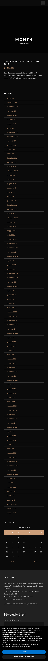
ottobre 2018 (11, 376)
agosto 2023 (11, 175)
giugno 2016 (11, 487)
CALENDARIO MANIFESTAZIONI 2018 (21, 62)
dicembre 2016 (12, 461)
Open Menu (43, 3)
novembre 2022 (12, 209)
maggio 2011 (11, 513)
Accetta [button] (24, 652)
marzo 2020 (11, 308)
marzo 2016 (11, 500)
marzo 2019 (11, 355)
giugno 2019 (11, 342)
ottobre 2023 (11, 167)
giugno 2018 (11, 389)
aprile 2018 (11, 397)
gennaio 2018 (12, 410)
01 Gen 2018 (10, 68)
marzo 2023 (11, 196)
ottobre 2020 (11, 282)
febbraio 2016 (12, 504)
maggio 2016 (11, 491)
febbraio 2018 (12, 406)
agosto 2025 (11, 120)
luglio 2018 (11, 385)
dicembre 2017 (12, 414)
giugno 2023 (11, 184)
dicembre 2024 (12, 132)
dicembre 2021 (12, 243)
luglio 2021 (11, 261)
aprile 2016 (10, 496)
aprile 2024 (11, 149)
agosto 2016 (11, 479)
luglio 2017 (10, 432)
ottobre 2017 (11, 423)
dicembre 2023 (12, 158)
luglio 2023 (11, 179)
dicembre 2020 (12, 273)
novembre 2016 (12, 466)
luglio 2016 (10, 483)
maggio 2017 (11, 440)
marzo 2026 (11, 98)
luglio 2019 (10, 338)
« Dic (12, 561)
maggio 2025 (11, 124)
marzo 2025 (11, 128)
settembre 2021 (12, 256)
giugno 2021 (11, 265)
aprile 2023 (11, 192)
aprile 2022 (11, 235)
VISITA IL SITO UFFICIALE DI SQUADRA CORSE (21, 604)
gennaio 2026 (12, 102)
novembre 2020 (12, 278)
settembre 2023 (12, 171)
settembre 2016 (12, 474)
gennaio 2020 (12, 316)
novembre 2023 (12, 162)
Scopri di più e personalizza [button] (24, 657)
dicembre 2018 (12, 367)
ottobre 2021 (11, 252)
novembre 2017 (12, 419)
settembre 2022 (12, 218)
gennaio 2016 (11, 509)
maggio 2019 (11, 346)
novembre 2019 (12, 325)
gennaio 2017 (11, 457)
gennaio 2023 (12, 201)
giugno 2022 (11, 226)
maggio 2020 (11, 299)
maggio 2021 (11, 269)
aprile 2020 (11, 303)
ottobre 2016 (11, 470)
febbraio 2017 (11, 453)
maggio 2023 (11, 188)
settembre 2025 (12, 115)
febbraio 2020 (12, 312)
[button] (45, 629)
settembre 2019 (12, 333)
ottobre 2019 (11, 329)
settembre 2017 (12, 427)
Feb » (35, 561)
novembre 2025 (12, 107)
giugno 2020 (11, 295)
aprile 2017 (10, 444)
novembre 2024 (12, 137)
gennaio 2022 (12, 239)
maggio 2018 (11, 393)
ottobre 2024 (11, 141)
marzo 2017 (11, 449)
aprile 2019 (10, 350)
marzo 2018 (11, 402)
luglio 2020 (11, 291)
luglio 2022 (11, 222)
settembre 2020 (12, 286)
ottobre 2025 (11, 111)
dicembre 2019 (12, 320)
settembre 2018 (12, 380)
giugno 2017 (11, 436)
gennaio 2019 (11, 363)
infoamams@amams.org (16, 599)
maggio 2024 (11, 145)
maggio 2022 (11, 231)
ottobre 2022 (11, 214)
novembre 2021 (12, 248)
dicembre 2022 (12, 205)
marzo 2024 (11, 154)
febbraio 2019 (12, 359)
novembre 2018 (12, 372)
